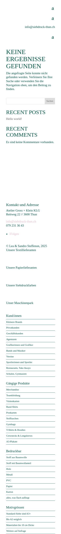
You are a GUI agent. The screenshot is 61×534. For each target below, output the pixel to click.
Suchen (49, 101)
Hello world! (14, 119)
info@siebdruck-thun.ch (21, 221)
